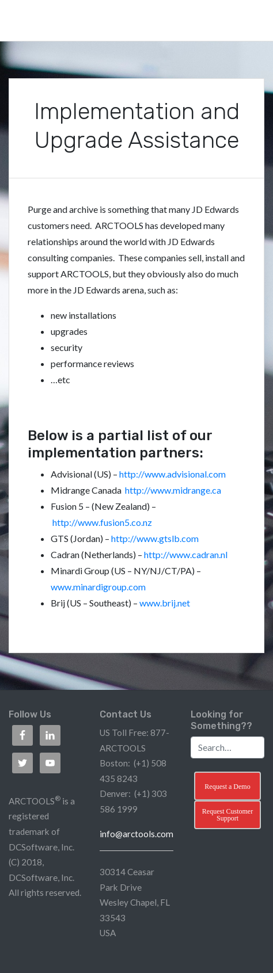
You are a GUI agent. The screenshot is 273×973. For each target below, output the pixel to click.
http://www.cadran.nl (185, 554)
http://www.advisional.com (172, 473)
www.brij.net (164, 602)
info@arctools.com (136, 834)
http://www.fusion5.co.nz (102, 522)
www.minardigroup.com (98, 586)
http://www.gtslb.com (155, 538)
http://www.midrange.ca (173, 489)
